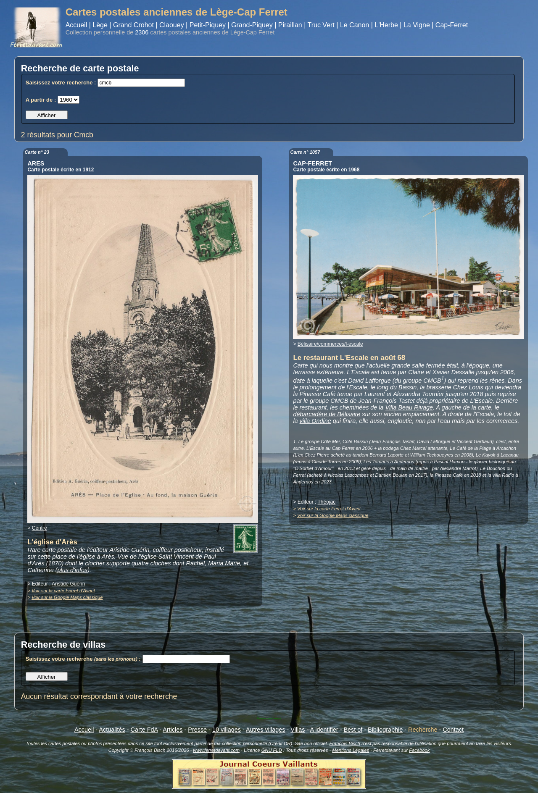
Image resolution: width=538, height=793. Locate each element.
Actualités (112, 729)
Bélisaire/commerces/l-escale (330, 344)
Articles (172, 729)
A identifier (324, 729)
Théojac (327, 502)
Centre (39, 528)
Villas (297, 729)
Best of (352, 729)
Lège (100, 25)
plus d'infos (73, 570)
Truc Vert (321, 25)
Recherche (423, 729)
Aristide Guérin (68, 584)
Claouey (171, 25)
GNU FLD (271, 750)
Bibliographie (385, 729)
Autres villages (265, 729)
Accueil (76, 25)
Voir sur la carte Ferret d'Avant (63, 590)
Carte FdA (144, 729)
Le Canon (354, 25)
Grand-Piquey (252, 25)
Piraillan (290, 25)
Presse (197, 729)
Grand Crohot (133, 25)
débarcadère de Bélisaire (326, 414)
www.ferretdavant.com (216, 750)
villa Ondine (315, 421)
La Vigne (417, 25)
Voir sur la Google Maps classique (67, 597)
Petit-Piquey (208, 25)
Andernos (303, 481)
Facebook (419, 750)
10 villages (226, 729)
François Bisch (344, 743)
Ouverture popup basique (269, 718)
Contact (453, 729)
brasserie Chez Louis (455, 387)
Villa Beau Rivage (409, 407)
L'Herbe (386, 25)
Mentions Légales (350, 750)
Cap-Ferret (451, 25)
